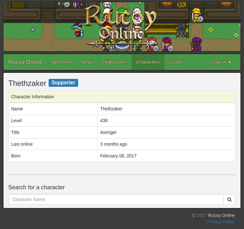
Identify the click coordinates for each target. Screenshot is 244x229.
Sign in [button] (221, 62)
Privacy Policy (221, 221)
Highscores (115, 62)
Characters (147, 62)
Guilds (176, 62)
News (87, 62)
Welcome (62, 62)
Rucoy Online (25, 62)
